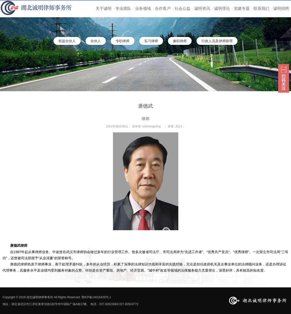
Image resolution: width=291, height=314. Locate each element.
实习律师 (151, 41)
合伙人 (96, 41)
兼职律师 (180, 41)
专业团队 (123, 8)
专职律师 (122, 41)
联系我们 (261, 8)
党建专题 (242, 8)
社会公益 (182, 8)
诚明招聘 (281, 8)
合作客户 (163, 8)
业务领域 (143, 8)
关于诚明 (103, 8)
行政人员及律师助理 (217, 41)
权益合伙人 (67, 41)
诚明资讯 (202, 8)
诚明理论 (222, 8)
